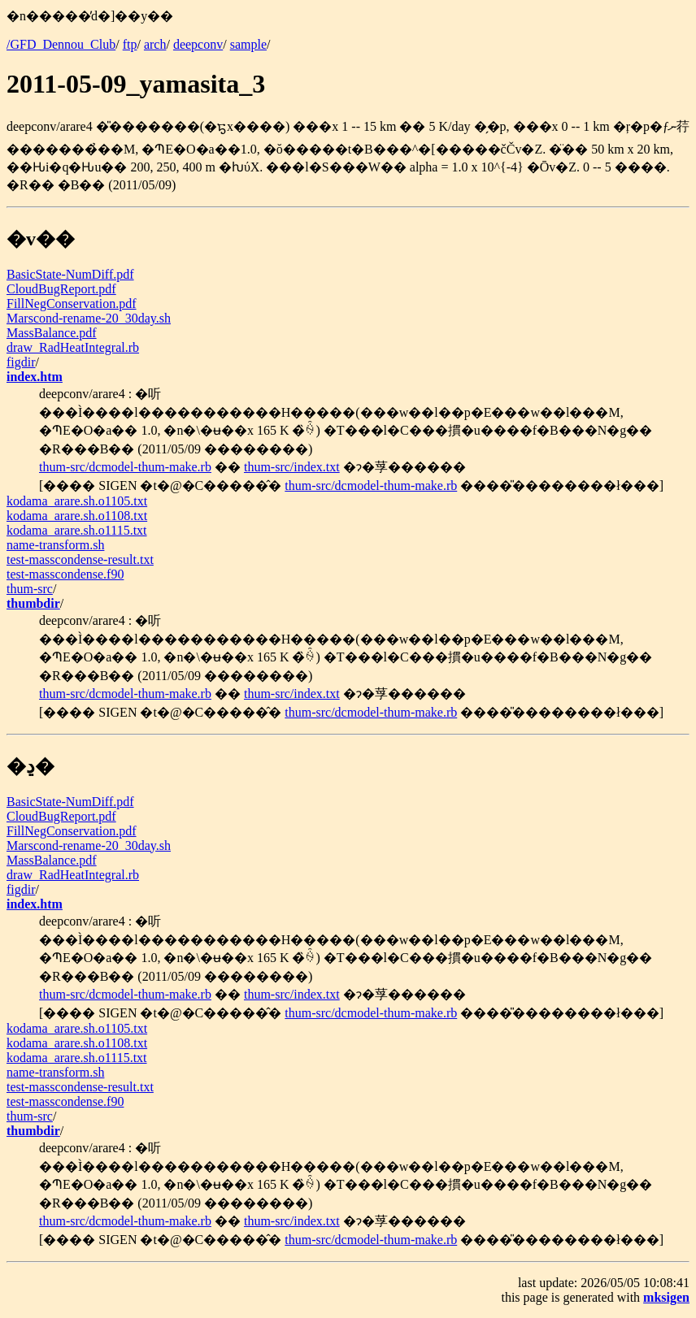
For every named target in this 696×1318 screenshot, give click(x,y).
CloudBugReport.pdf (61, 289)
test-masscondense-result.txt (80, 559)
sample (248, 44)
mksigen (666, 1297)
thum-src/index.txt (292, 467)
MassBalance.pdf (52, 333)
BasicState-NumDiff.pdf (70, 274)
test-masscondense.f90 (65, 574)
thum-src (30, 589)
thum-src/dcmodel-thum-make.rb (125, 467)
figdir (21, 362)
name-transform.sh (55, 545)
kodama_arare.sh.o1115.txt (77, 530)
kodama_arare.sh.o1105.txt (77, 501)
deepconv (198, 44)
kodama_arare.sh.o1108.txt (77, 515)
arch (155, 44)
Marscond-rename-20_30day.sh (89, 318)
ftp (130, 44)
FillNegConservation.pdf (72, 303)
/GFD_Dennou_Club (61, 44)
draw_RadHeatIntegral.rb (73, 347)
